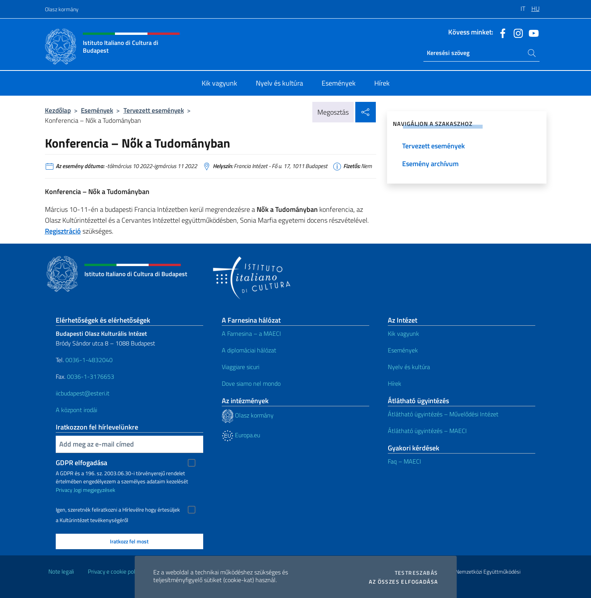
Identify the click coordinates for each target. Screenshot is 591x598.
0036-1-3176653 (90, 376)
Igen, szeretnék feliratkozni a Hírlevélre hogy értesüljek (118, 509)
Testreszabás (416, 573)
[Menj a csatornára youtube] (532, 32)
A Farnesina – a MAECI (251, 333)
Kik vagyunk (403, 333)
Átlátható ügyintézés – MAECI (427, 430)
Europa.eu (241, 435)
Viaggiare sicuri (240, 366)
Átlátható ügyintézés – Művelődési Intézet (443, 414)
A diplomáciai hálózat (249, 350)
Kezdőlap (58, 110)
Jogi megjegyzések (94, 490)
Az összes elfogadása (403, 581)
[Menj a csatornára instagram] (516, 32)
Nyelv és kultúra (409, 366)
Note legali (61, 571)
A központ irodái (76, 409)
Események (97, 110)
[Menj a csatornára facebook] (501, 32)
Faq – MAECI (404, 461)
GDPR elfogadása (81, 462)
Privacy (64, 490)
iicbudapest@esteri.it (83, 393)
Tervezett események (153, 110)
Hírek (394, 383)
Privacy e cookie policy (115, 571)
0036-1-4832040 (89, 359)
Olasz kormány (62, 9)
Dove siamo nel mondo (251, 383)
